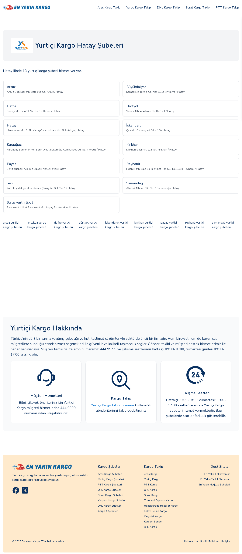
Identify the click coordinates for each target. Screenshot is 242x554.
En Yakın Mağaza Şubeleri (214, 484)
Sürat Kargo (151, 495)
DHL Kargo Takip (168, 7)
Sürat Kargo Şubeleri (110, 495)
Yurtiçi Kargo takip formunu (112, 405)
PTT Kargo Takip (227, 7)
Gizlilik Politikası (209, 541)
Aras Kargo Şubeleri (110, 474)
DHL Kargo (150, 527)
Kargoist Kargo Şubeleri (112, 500)
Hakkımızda (191, 541)
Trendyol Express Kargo (158, 500)
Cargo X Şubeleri (108, 511)
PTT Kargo (150, 484)
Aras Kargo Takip (109, 7)
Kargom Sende (153, 521)
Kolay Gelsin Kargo (155, 511)
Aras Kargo (150, 474)
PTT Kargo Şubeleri (110, 484)
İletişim (225, 541)
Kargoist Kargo (153, 516)
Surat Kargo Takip (198, 7)
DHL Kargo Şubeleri (110, 506)
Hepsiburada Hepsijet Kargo (161, 506)
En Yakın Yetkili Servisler (215, 479)
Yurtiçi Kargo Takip (138, 7)
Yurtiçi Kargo (151, 479)
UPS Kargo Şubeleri (110, 490)
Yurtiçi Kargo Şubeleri (111, 479)
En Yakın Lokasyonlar (217, 474)
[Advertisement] (121, 273)
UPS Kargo (150, 490)
